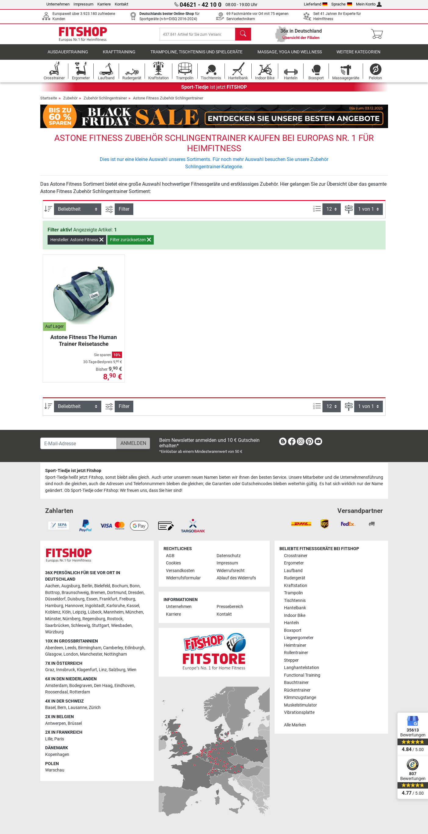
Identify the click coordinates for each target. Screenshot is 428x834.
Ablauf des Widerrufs (236, 578)
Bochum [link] (120, 586)
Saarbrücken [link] (57, 625)
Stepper (291, 660)
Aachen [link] (52, 586)
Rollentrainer (296, 652)
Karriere (104, 4)
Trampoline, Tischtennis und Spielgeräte (196, 56)
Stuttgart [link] (100, 625)
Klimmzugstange (300, 697)
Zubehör (70, 102)
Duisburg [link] (76, 599)
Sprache (341, 4)
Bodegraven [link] (80, 685)
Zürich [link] (95, 707)
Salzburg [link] (117, 669)
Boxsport (292, 630)
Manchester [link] (91, 654)
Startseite (48, 102)
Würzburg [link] (54, 632)
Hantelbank (295, 607)
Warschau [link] (54, 770)
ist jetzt (214, 91)
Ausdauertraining (68, 56)
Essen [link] (92, 599)
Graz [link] (49, 669)
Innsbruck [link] (65, 669)
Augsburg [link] (70, 586)
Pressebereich (230, 606)
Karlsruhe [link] (115, 605)
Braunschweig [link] (75, 592)
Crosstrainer (296, 555)
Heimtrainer (295, 645)
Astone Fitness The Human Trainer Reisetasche (83, 344)
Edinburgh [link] (134, 647)
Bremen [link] (98, 592)
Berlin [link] (87, 586)
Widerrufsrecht (231, 570)
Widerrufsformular (183, 578)
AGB (170, 555)
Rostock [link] (115, 618)
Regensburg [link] (93, 618)
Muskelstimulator (300, 705)
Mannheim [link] (113, 612)
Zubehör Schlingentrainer (105, 102)
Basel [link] (50, 707)
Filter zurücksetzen (130, 244)
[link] (283, 443)
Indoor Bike (294, 615)
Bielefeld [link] (102, 586)
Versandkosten (180, 570)
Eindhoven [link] (124, 685)
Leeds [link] (70, 647)
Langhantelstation (301, 667)
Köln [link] (66, 612)
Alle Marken (295, 725)
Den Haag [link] (103, 685)
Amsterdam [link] (56, 685)
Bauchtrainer (296, 682)
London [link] (70, 654)
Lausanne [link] (77, 707)
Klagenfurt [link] (87, 669)
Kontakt (121, 4)
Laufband (293, 570)
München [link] (134, 612)
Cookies (173, 563)
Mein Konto (369, 4)
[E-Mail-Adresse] (78, 443)
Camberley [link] (113, 647)
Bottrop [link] (52, 592)
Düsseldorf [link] (55, 599)
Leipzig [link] (79, 612)
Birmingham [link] (89, 647)
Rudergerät (294, 578)
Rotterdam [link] (80, 692)
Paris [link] (59, 739)
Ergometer (294, 563)
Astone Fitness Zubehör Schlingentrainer (168, 102)
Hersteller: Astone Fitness (76, 244)
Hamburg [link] (54, 605)
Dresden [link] (136, 592)
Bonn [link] (135, 586)
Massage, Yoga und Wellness (289, 56)
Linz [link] (103, 669)
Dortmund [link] (116, 592)
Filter (124, 213)
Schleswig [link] (80, 625)
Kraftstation (295, 585)
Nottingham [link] (115, 654)
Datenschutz (229, 555)
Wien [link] (131, 669)
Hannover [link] (74, 605)
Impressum (83, 4)
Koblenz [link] (52, 612)
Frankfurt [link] (108, 599)
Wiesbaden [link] (121, 625)
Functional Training (302, 675)
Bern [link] (61, 707)
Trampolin (293, 593)
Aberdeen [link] (54, 647)
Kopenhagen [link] (57, 754)
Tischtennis (295, 600)
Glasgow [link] (53, 654)
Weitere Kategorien (358, 56)
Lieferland (316, 4)
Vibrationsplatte (299, 712)
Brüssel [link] (75, 723)
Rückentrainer (297, 690)
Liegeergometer (299, 637)
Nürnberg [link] (72, 618)
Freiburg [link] (127, 599)
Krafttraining (119, 56)
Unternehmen (58, 4)
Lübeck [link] (95, 612)
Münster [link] (53, 618)
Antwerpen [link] (55, 723)
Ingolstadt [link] (95, 605)
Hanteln (291, 622)
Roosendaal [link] (56, 692)
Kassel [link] (133, 605)
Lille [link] (48, 739)
